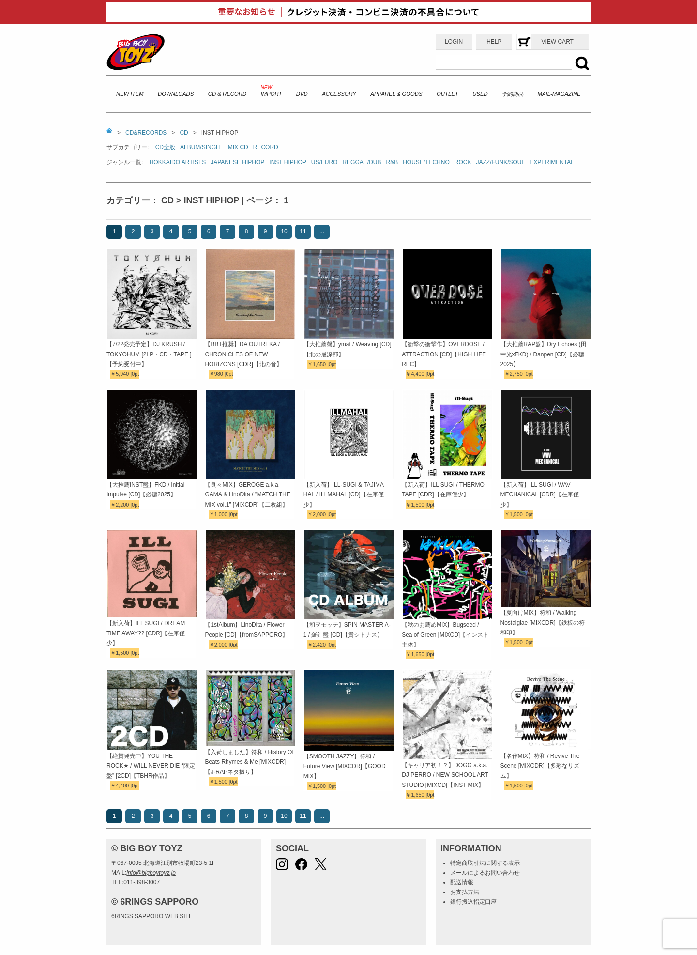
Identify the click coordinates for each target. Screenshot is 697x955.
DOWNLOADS (176, 94)
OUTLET (447, 94)
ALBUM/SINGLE (201, 147)
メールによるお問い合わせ (485, 872)
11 (303, 231)
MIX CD (238, 147)
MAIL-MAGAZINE (559, 94)
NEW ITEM (130, 94)
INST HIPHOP (287, 162)
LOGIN (454, 41)
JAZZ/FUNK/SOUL (500, 162)
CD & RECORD (227, 94)
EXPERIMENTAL (552, 162)
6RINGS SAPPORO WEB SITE (152, 916)
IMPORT (271, 94)
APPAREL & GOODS (396, 94)
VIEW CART (557, 41)
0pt (135, 374)
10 (284, 231)
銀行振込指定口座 (473, 901)
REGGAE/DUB (361, 162)
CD (184, 132)
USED (479, 94)
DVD (302, 94)
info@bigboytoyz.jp (151, 872)
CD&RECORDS (146, 132)
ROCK (463, 162)
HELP (493, 41)
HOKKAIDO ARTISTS (178, 162)
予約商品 (512, 94)
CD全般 (165, 147)
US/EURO (324, 162)
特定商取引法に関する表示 (485, 863)
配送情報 (461, 882)
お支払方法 (464, 892)
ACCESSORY (339, 94)
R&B (392, 162)
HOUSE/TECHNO (426, 162)
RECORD (265, 147)
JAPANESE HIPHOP (237, 162)
